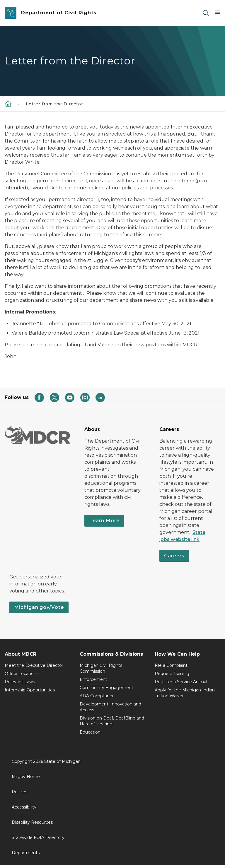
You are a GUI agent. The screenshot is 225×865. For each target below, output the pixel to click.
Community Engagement (106, 687)
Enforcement (93, 679)
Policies (19, 791)
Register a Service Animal (181, 681)
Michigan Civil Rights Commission (101, 668)
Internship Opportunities (30, 690)
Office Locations (21, 673)
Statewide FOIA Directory (38, 837)
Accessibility (24, 807)
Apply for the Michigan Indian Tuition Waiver (185, 692)
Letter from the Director (54, 104)
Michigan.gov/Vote (39, 607)
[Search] (205, 13)
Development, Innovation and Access (110, 706)
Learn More (104, 520)
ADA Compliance (97, 695)
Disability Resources (32, 822)
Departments (26, 852)
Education (90, 732)
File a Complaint (171, 665)
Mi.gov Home (26, 776)
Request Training (172, 673)
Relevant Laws (20, 681)
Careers (174, 556)
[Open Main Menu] (217, 13)
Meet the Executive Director (34, 665)
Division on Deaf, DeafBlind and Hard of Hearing (112, 721)
